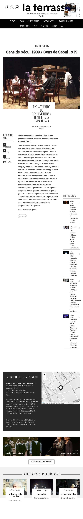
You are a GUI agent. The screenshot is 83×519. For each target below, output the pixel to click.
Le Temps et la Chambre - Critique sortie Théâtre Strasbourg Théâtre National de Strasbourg (14, 483)
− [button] (44, 378)
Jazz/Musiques (33, 21)
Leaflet (43, 402)
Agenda (54, 26)
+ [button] (44, 374)
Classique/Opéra (49, 21)
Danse (22, 21)
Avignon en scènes (66, 21)
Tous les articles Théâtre (41, 462)
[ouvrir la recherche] (61, 26)
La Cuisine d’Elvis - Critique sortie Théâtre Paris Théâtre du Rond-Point (67, 482)
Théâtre (13, 21)
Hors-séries (24, 26)
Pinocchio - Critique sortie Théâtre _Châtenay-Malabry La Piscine (40, 482)
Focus (35, 26)
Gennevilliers (22, 216)
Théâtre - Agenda (41, 46)
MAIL (7, 162)
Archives (44, 26)
